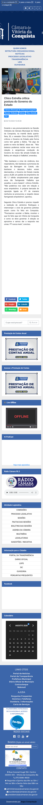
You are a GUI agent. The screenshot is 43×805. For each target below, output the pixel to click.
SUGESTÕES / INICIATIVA (21, 542)
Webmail (21, 687)
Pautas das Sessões (21, 522)
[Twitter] (27, 736)
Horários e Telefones (21, 699)
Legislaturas (21, 538)
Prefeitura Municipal (21, 679)
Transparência (20, 59)
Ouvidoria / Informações (21, 702)
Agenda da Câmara (21, 530)
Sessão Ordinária (11, 113)
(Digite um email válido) (25, 742)
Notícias (19, 54)
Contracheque (21, 684)
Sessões (21, 518)
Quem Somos (19, 48)
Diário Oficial (21, 559)
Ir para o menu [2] (26, 2)
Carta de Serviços (21, 704)
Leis (20, 62)
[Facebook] (14, 736)
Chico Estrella (31, 113)
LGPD (21, 563)
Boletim (12, 742)
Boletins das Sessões (21, 526)
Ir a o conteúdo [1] (10, 2)
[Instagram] (19, 736)
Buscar (33, 322)
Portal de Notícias (21, 673)
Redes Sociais (22, 731)
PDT (6, 116)
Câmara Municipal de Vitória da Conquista (20, 110)
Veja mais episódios (21, 465)
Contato (21, 768)
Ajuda (21, 692)
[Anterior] (10, 625)
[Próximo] (33, 625)
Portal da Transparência (21, 555)
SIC (21, 567)
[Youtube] (23, 736)
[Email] (18, 746)
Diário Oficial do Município (21, 682)
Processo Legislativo (19, 56)
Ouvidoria (19, 65)
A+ (33, 8)
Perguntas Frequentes (22, 575)
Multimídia (21, 534)
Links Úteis (21, 669)
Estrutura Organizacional (20, 51)
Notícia (22, 113)
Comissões (21, 510)
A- (39, 8)
